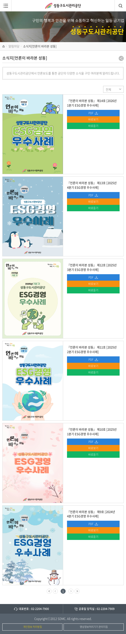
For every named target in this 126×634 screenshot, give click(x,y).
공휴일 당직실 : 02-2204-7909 (97, 609)
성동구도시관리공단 (63, 5)
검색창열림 (120, 5)
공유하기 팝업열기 (121, 58)
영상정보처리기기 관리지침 (94, 627)
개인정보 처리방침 (32, 627)
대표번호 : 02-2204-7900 (34, 609)
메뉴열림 (5, 5)
